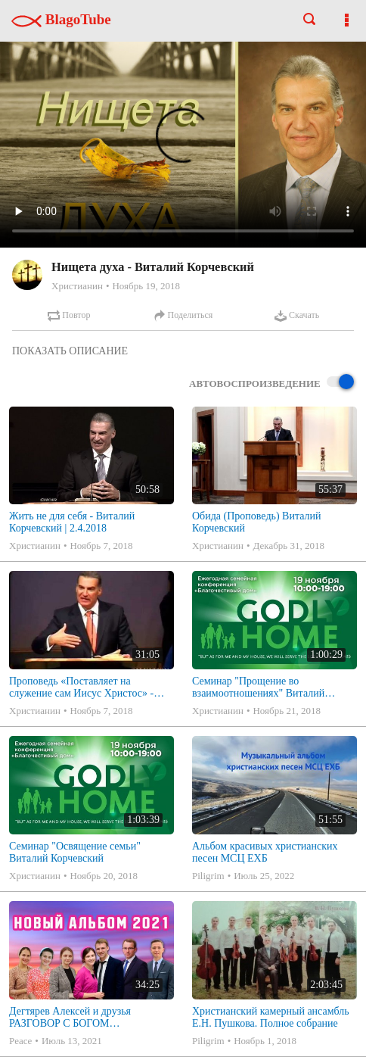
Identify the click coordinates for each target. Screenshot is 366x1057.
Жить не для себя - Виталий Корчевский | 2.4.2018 (72, 522)
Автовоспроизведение (271, 382)
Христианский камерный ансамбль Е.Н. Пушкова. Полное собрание (270, 1017)
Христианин (77, 286)
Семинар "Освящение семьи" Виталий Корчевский (75, 852)
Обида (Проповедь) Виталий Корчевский (256, 522)
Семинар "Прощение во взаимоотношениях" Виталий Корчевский (258, 687)
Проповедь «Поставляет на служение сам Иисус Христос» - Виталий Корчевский (81, 687)
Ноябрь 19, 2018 (145, 286)
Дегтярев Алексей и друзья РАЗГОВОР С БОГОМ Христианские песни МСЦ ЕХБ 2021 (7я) (80, 1018)
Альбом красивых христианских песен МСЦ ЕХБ (264, 852)
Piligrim (208, 875)
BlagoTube (61, 19)
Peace (20, 1040)
